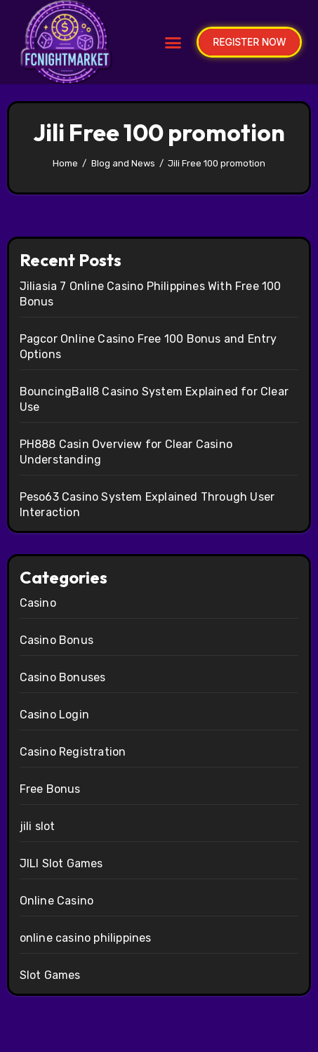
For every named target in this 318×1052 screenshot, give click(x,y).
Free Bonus (50, 789)
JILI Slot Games (61, 863)
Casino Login (54, 714)
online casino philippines (86, 938)
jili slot (37, 826)
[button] (173, 42)
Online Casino (57, 900)
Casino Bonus (56, 640)
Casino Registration (73, 751)
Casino (38, 603)
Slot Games (50, 975)
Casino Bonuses (63, 677)
